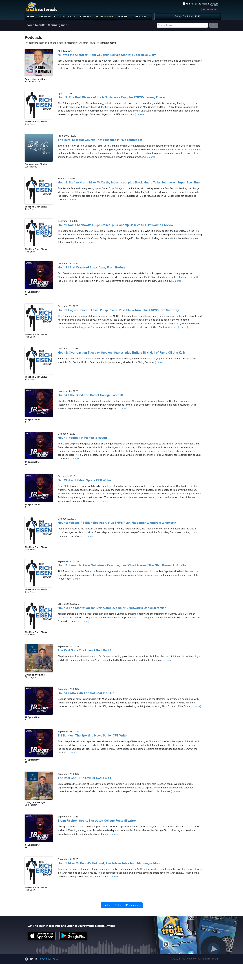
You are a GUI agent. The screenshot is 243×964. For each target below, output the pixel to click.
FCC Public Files (49, 959)
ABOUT (47, 16)
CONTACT (67, 16)
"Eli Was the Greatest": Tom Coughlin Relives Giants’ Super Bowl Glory (107, 55)
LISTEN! (139, 16)
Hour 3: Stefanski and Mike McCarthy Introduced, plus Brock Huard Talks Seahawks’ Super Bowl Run (129, 182)
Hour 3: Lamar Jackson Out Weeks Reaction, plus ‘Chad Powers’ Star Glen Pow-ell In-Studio (122, 565)
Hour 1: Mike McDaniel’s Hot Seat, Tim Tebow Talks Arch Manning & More (109, 863)
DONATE (123, 16)
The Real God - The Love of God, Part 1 (84, 778)
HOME (30, 16)
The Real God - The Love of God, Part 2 (85, 650)
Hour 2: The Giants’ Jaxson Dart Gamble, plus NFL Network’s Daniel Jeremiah (112, 608)
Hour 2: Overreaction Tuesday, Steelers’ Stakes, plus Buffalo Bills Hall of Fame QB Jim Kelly (122, 353)
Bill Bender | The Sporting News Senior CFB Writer (93, 735)
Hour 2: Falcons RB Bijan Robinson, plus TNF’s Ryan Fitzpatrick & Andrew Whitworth (117, 523)
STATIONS (85, 16)
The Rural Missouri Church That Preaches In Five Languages (100, 140)
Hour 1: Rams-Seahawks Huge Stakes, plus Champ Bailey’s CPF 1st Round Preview (115, 225)
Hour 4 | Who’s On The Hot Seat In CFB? (86, 693)
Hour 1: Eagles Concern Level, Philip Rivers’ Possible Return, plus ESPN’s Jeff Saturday (118, 310)
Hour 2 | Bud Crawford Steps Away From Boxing (91, 267)
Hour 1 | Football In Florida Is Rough (82, 438)
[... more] (135, 68)
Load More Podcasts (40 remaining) (122, 905)
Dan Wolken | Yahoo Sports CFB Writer (84, 480)
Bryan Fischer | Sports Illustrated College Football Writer (97, 821)
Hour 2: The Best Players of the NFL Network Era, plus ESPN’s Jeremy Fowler (111, 97)
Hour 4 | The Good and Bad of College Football (90, 395)
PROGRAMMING (104, 16)
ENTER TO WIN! (209, 10)
